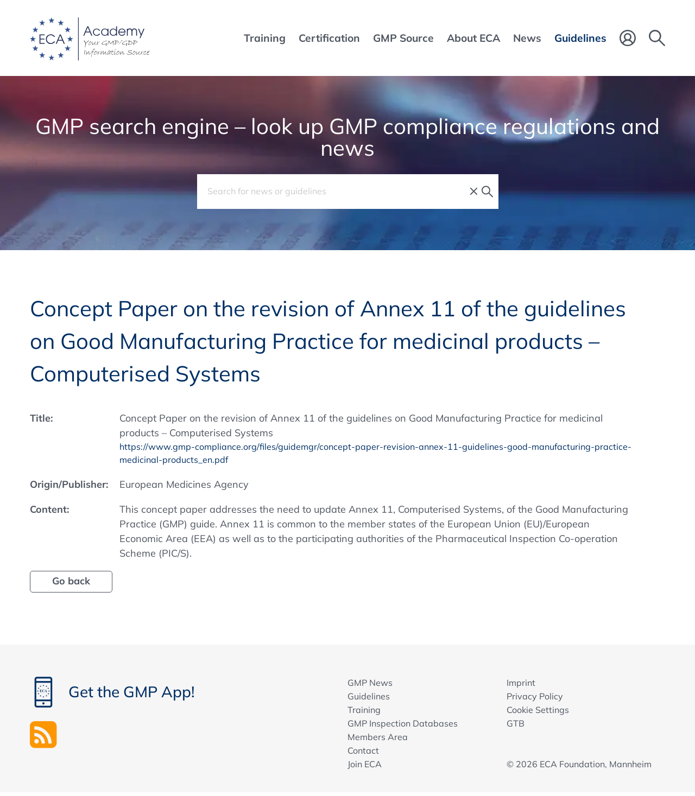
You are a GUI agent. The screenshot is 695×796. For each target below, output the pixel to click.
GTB (516, 726)
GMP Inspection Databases (403, 726)
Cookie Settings (538, 712)
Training (364, 712)
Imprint (521, 685)
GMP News (370, 685)
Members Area (378, 739)
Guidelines (369, 698)
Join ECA (365, 766)
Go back (71, 583)
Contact (363, 753)
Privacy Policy (535, 698)
